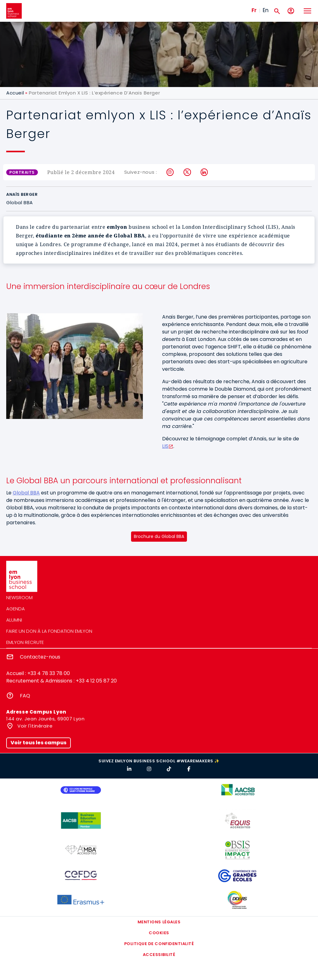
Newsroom (19, 597)
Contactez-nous (40, 656)
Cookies (159, 933)
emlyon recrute (25, 642)
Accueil (15, 93)
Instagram (170, 172)
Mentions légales (159, 922)
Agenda (15, 608)
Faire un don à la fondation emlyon (49, 631)
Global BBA (26, 492)
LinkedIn (204, 172)
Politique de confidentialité (159, 944)
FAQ (25, 695)
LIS (165, 446)
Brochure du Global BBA (159, 536)
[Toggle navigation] (307, 11)
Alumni (14, 620)
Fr (254, 10)
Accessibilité (159, 955)
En (266, 10)
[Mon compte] (291, 11)
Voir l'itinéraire (34, 726)
